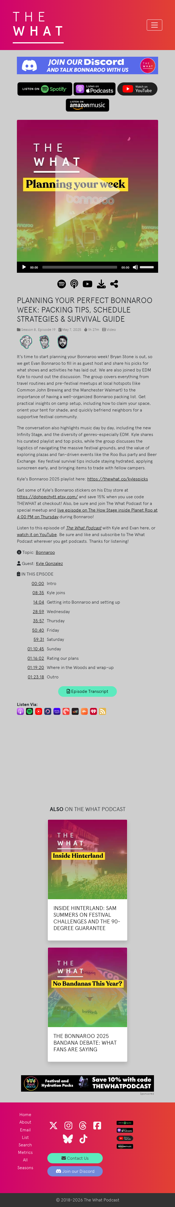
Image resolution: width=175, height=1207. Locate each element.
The (40, 22)
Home (25, 1114)
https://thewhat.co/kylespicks (117, 479)
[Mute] (135, 267)
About (25, 1122)
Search (25, 1144)
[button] (112, 285)
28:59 (38, 611)
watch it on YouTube (37, 534)
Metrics (25, 1152)
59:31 (39, 639)
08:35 (38, 592)
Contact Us (75, 1158)
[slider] (79, 267)
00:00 (38, 583)
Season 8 (28, 330)
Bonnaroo (45, 552)
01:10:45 (35, 648)
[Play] (24, 267)
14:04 (38, 602)
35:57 (38, 620)
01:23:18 (36, 677)
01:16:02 (35, 658)
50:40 (38, 630)
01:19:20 (35, 667)
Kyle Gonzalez (49, 563)
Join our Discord (75, 1171)
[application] (87, 267)
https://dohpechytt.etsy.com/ (47, 496)
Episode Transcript (87, 691)
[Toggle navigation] (154, 25)
